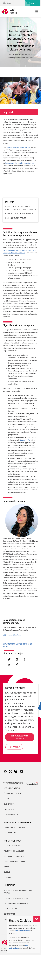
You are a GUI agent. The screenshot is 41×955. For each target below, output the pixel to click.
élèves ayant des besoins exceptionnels (19, 163)
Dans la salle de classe (14, 861)
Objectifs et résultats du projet (19, 213)
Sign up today (14, 747)
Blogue (7, 872)
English (7, 3)
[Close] (36, 919)
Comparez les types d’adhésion (19, 737)
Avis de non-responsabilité (16, 903)
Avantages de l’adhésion (14, 827)
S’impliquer (9, 809)
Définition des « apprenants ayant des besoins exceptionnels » (20, 207)
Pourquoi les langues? (14, 851)
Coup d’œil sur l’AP (12, 845)
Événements (9, 804)
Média (6, 866)
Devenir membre (11, 832)
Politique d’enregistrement (16, 898)
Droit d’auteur (10, 908)
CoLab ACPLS (25, 440)
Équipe (7, 798)
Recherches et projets (14, 856)
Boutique (32, 3)
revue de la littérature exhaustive (18, 147)
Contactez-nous (11, 814)
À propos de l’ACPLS (12, 793)
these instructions (22, 930)
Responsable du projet (15, 218)
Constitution (9, 914)
